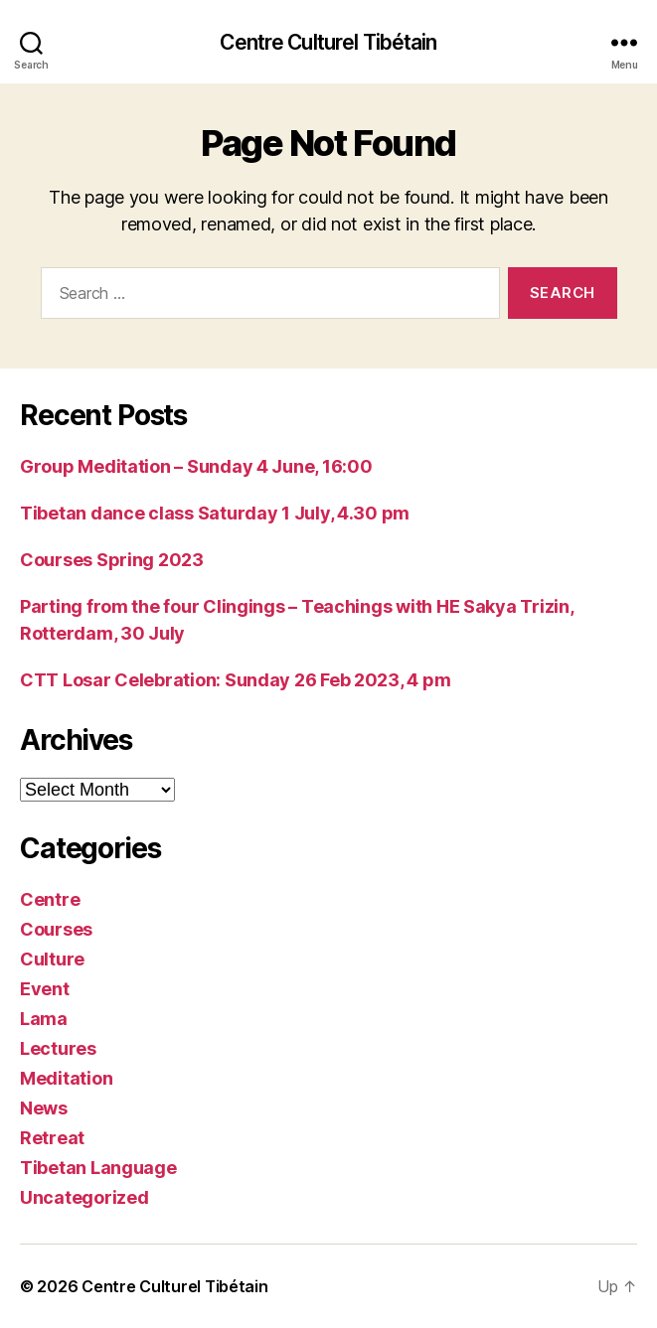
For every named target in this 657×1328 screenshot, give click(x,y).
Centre (50, 899)
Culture (52, 959)
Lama (44, 1018)
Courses (56, 929)
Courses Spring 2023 (112, 559)
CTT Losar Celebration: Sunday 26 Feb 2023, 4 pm (235, 679)
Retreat (52, 1137)
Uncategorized (84, 1197)
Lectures (58, 1048)
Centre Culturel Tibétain (328, 42)
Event (45, 988)
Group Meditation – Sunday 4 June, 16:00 (196, 466)
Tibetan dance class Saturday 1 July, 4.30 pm (215, 513)
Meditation (66, 1078)
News (44, 1108)
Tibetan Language (98, 1167)
